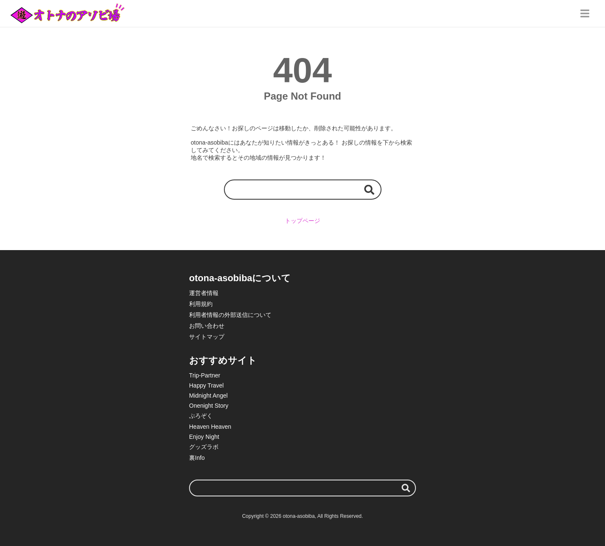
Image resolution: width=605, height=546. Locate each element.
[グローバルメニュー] (585, 13)
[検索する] (369, 189)
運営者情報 (203, 293)
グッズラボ (203, 446)
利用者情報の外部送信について (230, 314)
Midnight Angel (208, 395)
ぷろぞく (201, 415)
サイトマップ (206, 336)
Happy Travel (206, 385)
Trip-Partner (204, 375)
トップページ (302, 220)
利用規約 (201, 304)
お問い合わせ (206, 325)
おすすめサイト (223, 360)
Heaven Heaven (210, 426)
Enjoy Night (204, 436)
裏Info (197, 457)
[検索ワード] (303, 189)
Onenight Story (208, 405)
